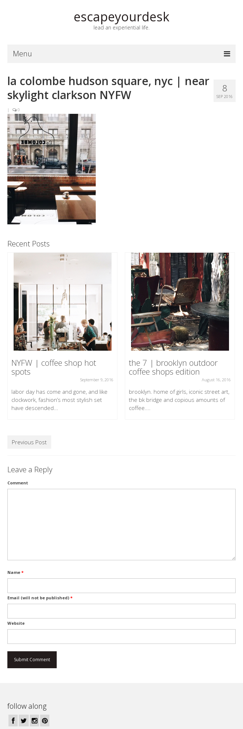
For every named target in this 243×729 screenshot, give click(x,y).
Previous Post (29, 442)
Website (16, 623)
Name (15, 572)
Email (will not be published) (40, 597)
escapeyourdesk (121, 16)
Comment (17, 483)
